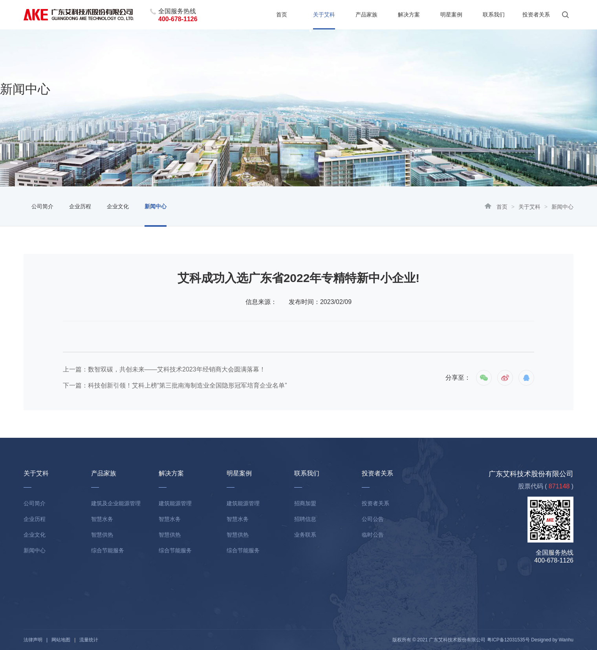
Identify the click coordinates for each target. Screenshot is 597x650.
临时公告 (373, 535)
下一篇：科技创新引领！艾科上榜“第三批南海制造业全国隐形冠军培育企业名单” (175, 385)
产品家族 (366, 14)
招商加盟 (305, 503)
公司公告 (373, 519)
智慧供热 (102, 535)
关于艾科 (324, 14)
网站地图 (60, 640)
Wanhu (566, 640)
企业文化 (118, 206)
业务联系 (305, 535)
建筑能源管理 (175, 503)
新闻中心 (156, 206)
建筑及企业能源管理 (116, 503)
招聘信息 (305, 519)
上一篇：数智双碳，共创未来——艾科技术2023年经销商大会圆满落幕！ (164, 369)
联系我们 (494, 14)
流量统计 (88, 640)
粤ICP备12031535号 (508, 640)
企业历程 (80, 206)
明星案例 (451, 14)
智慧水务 (102, 519)
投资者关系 (536, 14)
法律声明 (33, 640)
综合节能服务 (107, 550)
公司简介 (42, 206)
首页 (281, 14)
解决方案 (409, 14)
